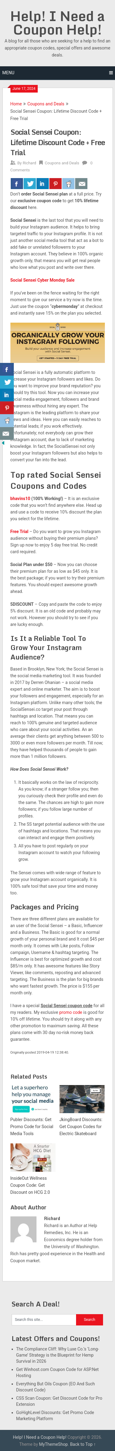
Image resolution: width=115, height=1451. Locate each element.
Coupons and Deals (45, 103)
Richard (29, 163)
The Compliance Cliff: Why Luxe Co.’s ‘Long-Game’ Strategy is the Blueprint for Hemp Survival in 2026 (57, 1355)
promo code (70, 1012)
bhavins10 (20, 498)
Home (16, 103)
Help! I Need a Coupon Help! (57, 22)
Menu (8, 72)
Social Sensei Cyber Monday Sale (42, 280)
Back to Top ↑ (83, 1444)
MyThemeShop (53, 1444)
